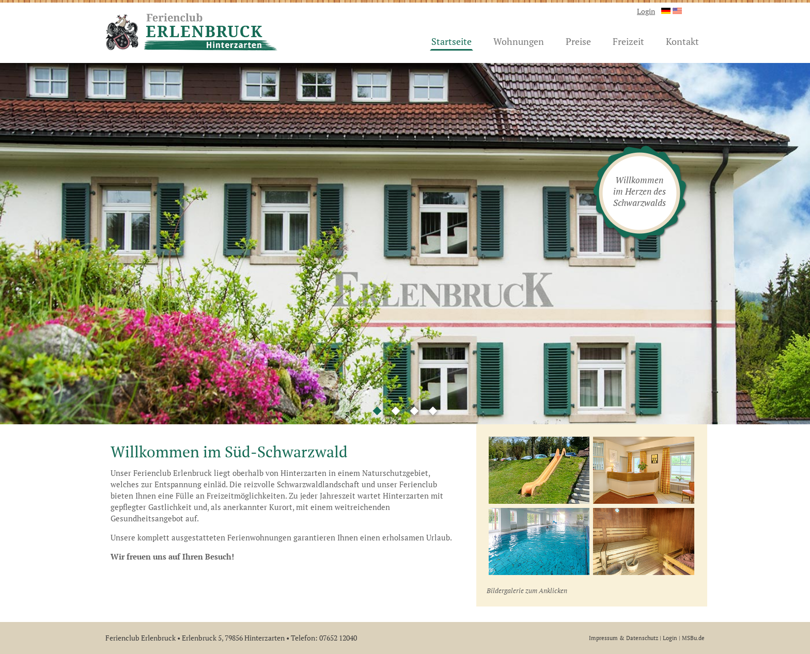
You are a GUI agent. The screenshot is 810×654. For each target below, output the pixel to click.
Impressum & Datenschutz (623, 638)
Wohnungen (518, 41)
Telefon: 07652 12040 (324, 638)
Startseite (451, 41)
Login (646, 11)
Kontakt (682, 41)
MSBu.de (693, 638)
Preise (578, 41)
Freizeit (628, 41)
